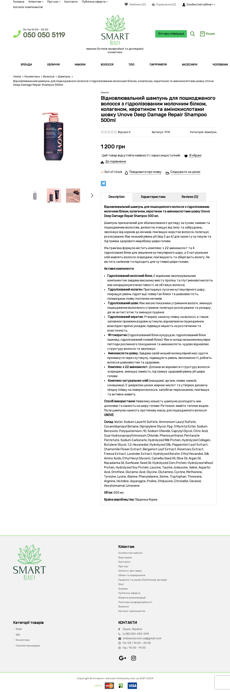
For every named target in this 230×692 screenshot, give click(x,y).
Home (17, 76)
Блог (121, 584)
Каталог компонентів (28, 7)
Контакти (71, 1)
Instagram (133, 658)
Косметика (31, 76)
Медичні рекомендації (132, 597)
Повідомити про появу (145, 172)
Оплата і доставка (130, 570)
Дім (18, 634)
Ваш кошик (125, 557)
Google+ (122, 658)
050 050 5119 (44, 35)
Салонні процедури (28, 645)
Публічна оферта (94, 1)
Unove (105, 92)
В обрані (195, 155)
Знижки (123, 588)
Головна (18, 1)
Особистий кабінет (130, 552)
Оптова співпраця (170, 34)
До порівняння (115, 161)
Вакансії (123, 606)
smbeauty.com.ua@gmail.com (142, 638)
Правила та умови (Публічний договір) (142, 579)
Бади (19, 628)
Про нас (53, 1)
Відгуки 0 (124, 131)
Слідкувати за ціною (185, 172)
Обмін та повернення (131, 575)
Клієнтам (36, 1)
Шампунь (64, 76)
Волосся (48, 76)
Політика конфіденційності (135, 601)
